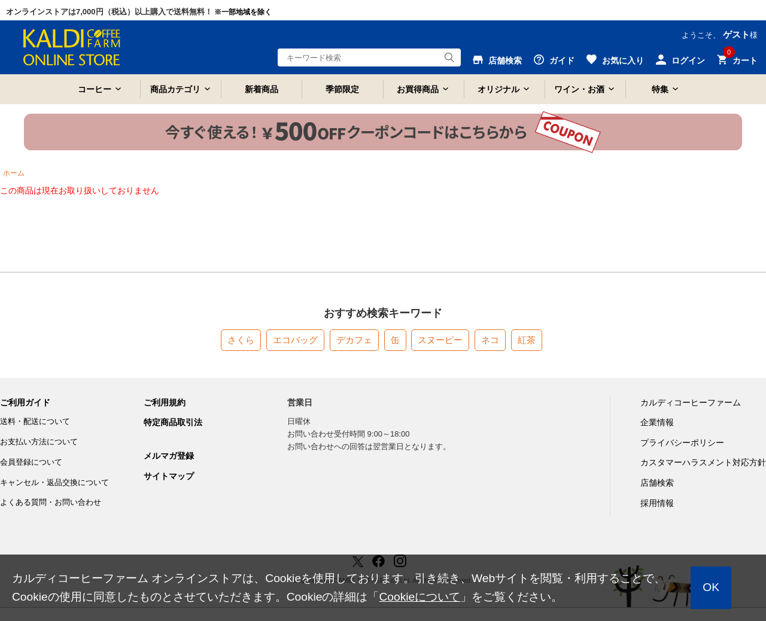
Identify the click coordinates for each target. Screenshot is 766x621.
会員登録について (31, 462)
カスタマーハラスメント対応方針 (703, 462)
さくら (240, 340)
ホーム (14, 173)
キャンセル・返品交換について (54, 482)
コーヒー (94, 89)
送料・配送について (35, 421)
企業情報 (657, 422)
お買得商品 (418, 89)
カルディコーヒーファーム (690, 402)
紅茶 (527, 340)
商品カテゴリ (175, 89)
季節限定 (342, 89)
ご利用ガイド (25, 402)
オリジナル (498, 89)
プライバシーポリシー (682, 442)
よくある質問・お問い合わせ (50, 502)
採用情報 (657, 503)
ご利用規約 (165, 402)
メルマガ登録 (169, 456)
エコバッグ (295, 340)
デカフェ (354, 340)
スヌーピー (440, 340)
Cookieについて (419, 596)
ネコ (490, 340)
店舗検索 (657, 482)
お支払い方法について (39, 441)
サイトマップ (169, 476)
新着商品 (261, 89)
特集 (660, 89)
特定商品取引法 (173, 422)
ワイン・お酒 (579, 89)
